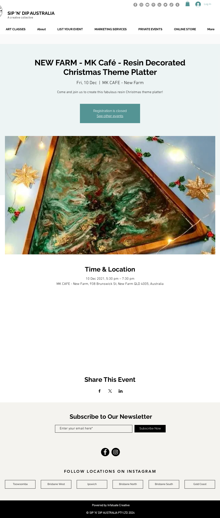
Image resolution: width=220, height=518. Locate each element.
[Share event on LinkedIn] (121, 391)
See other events (110, 116)
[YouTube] (147, 5)
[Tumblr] (177, 5)
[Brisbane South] (164, 484)
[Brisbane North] (128, 484)
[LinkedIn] (159, 5)
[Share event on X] (110, 391)
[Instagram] (141, 5)
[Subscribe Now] (150, 428)
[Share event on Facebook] (100, 391)
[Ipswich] (92, 484)
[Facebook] (135, 5)
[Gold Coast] (200, 484)
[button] (187, 3)
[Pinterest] (153, 5)
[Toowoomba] (20, 484)
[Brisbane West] (56, 484)
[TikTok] (171, 5)
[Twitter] (165, 5)
